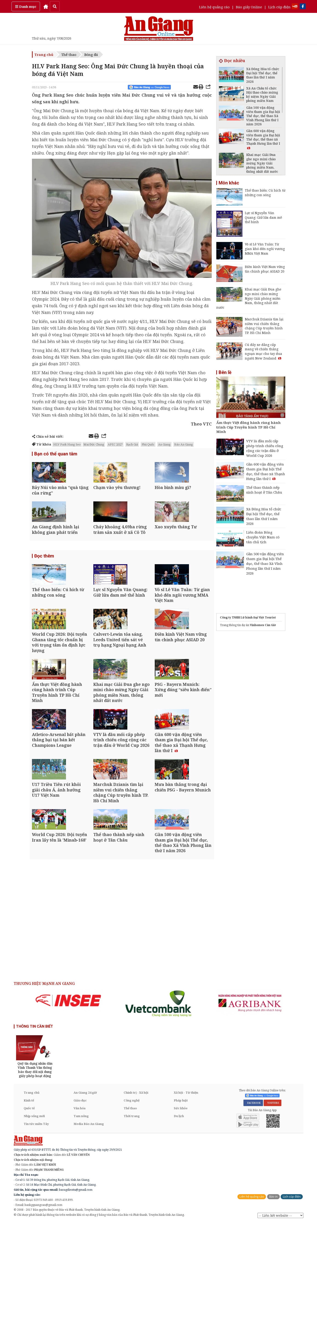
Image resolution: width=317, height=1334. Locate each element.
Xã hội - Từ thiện (186, 1204)
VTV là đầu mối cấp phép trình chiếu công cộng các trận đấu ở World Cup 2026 (264, 448)
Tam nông (81, 1227)
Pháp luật (181, 1212)
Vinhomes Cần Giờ (263, 625)
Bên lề (225, 372)
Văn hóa (80, 1219)
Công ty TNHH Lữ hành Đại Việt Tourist (248, 617)
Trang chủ (43, 54)
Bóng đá (91, 54)
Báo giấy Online (249, 7)
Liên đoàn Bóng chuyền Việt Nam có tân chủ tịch (263, 537)
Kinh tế (29, 1212)
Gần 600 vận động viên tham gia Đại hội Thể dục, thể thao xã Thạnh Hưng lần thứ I (265, 471)
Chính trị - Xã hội (136, 1204)
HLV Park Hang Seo (67, 444)
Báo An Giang (183, 444)
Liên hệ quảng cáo (214, 7)
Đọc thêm (44, 584)
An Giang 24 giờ (85, 1204)
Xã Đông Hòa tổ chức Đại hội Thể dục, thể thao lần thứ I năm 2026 (263, 516)
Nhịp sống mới (34, 1227)
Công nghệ (132, 1212)
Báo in (273, 1308)
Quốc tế (29, 1219)
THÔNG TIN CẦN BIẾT (34, 1138)
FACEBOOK (253, 1214)
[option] (68, 1112)
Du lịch (179, 1227)
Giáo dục (80, 1212)
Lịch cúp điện (279, 7)
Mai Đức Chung (93, 444)
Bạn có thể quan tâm (55, 454)
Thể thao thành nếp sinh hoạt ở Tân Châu (264, 489)
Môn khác (229, 183)
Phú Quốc (148, 444)
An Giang (164, 444)
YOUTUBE (272, 1214)
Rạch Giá (132, 444)
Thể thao (68, 54)
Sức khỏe (181, 1219)
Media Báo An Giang (89, 1235)
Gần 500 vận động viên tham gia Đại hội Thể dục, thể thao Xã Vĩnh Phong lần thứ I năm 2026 (265, 563)
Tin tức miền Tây (36, 1235)
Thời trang (132, 1227)
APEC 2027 (115, 444)
